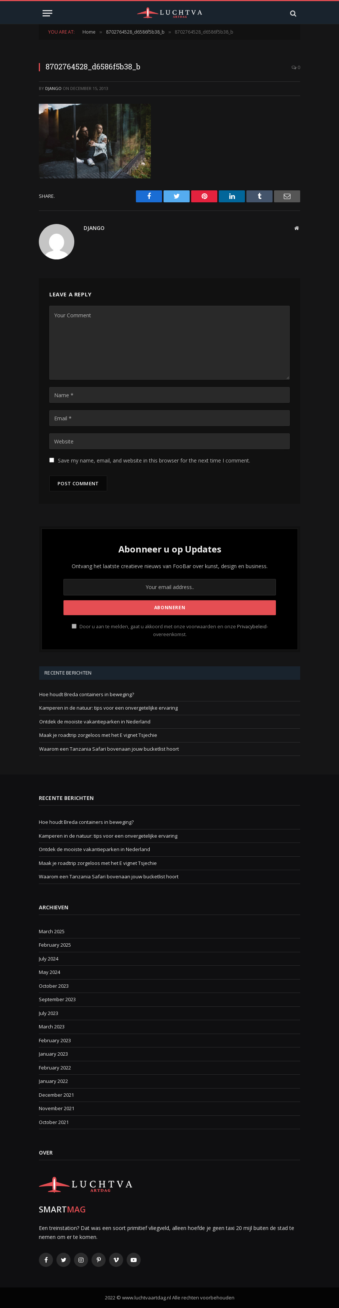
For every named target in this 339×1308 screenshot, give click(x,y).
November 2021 (56, 1108)
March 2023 (52, 1026)
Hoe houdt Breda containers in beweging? (86, 694)
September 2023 (57, 999)
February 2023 (55, 1040)
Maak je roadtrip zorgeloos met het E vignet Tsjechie (98, 735)
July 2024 (48, 958)
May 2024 (49, 972)
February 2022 (55, 1067)
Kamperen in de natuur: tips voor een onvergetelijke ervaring (108, 707)
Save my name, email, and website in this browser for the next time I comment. (154, 460)
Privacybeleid (252, 626)
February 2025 (55, 944)
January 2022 (53, 1081)
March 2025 (52, 931)
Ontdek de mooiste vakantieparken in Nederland (94, 721)
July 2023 (48, 1013)
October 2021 (54, 1122)
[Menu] (47, 13)
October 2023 (54, 985)
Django (53, 88)
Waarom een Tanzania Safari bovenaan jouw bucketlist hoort (109, 748)
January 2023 (53, 1053)
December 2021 (56, 1094)
